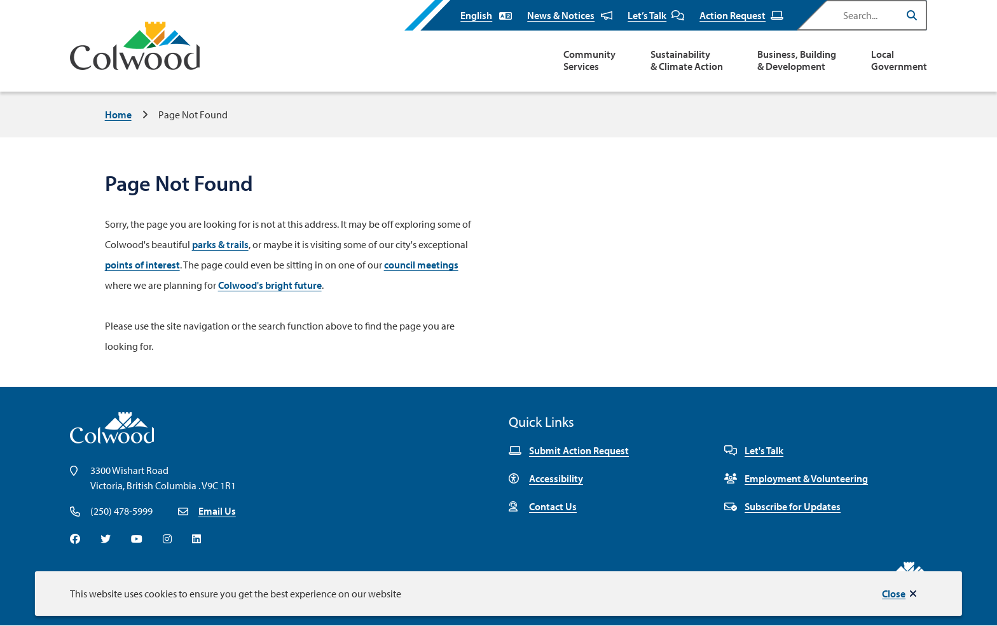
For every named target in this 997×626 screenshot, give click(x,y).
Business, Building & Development (796, 60)
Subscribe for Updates (782, 506)
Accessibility (546, 478)
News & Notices (569, 15)
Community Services (589, 60)
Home (118, 114)
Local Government (899, 60)
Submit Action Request (569, 450)
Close (893, 593)
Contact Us (543, 506)
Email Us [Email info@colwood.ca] (217, 510)
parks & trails (220, 244)
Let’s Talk (656, 15)
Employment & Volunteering (796, 478)
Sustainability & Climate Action (686, 60)
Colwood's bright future (270, 285)
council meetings (421, 264)
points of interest (142, 264)
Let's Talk (753, 450)
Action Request (741, 15)
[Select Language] (486, 15)
